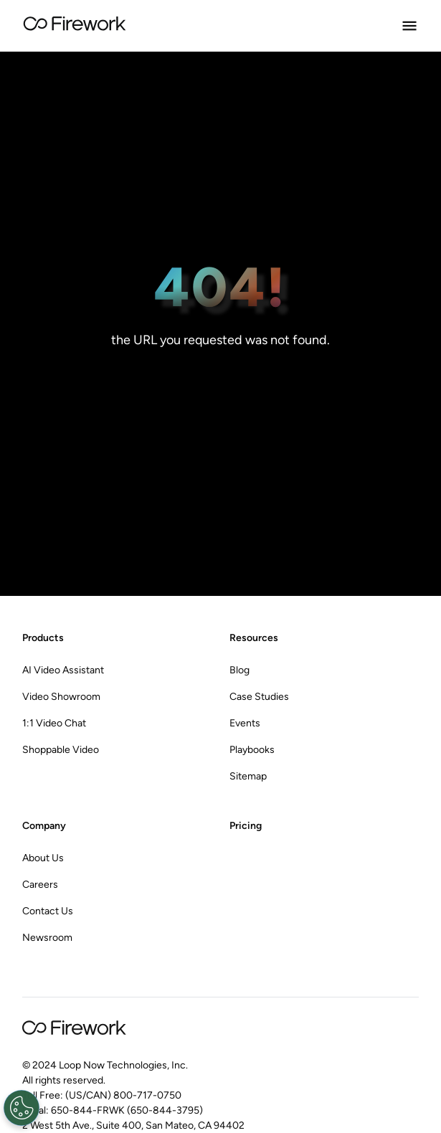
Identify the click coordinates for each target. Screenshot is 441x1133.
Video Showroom (61, 697)
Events (244, 723)
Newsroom (47, 937)
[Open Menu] (409, 26)
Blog (239, 670)
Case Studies (259, 697)
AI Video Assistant (63, 670)
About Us (43, 858)
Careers (40, 884)
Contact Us (47, 911)
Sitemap (248, 776)
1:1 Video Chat (54, 723)
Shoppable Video (60, 750)
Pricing (245, 826)
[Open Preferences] (20, 1108)
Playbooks (252, 750)
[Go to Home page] (74, 25)
